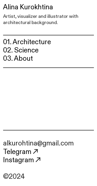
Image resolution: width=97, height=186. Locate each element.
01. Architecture (27, 42)
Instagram (22, 160)
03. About (18, 58)
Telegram (21, 152)
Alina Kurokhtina (28, 7)
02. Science (21, 50)
